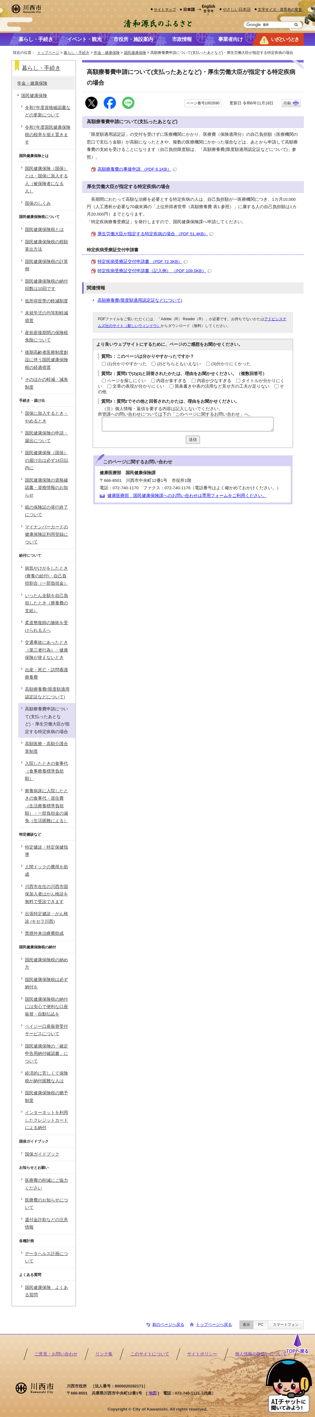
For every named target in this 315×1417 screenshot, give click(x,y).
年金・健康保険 (107, 52)
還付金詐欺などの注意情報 (46, 1223)
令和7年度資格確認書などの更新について (47, 111)
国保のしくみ (38, 203)
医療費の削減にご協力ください (46, 1184)
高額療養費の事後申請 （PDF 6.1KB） (137, 169)
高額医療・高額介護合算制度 (46, 747)
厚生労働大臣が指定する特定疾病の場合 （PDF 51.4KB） (155, 234)
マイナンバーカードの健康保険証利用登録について (46, 534)
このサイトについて (149, 1354)
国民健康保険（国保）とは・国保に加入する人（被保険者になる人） (46, 179)
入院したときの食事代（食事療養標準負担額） (46, 771)
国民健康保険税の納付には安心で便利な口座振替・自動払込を (46, 1007)
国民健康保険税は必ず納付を (46, 983)
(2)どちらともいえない (179, 363)
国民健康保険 (135, 52)
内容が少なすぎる (214, 380)
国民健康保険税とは (44, 229)
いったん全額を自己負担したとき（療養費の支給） (46, 603)
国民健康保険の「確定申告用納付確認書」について (46, 1054)
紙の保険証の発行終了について (46, 511)
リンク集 (104, 1354)
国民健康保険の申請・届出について (46, 437)
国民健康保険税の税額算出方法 (46, 246)
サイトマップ (165, 9)
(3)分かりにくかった (231, 363)
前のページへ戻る (168, 1324)
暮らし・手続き (77, 52)
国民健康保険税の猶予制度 (46, 1097)
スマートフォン (286, 1324)
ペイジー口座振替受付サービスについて (46, 1030)
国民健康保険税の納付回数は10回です (46, 285)
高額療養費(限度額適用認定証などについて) (140, 300)
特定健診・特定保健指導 (46, 851)
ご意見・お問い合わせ (56, 1354)
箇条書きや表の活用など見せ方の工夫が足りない (222, 386)
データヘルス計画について (46, 1257)
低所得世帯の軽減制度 (46, 301)
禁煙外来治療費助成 (44, 933)
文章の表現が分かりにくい (138, 386)
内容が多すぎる (171, 380)
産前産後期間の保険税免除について (46, 336)
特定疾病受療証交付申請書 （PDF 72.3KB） (142, 261)
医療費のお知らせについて (46, 1204)
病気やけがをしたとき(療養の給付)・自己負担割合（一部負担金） (46, 576)
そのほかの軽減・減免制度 (46, 383)
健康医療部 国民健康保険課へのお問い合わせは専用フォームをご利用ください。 (187, 495)
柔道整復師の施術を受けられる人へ (46, 626)
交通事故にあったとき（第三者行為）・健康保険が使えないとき (46, 650)
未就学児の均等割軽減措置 (46, 317)
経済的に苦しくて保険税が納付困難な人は (46, 1077)
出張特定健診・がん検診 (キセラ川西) (46, 917)
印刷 (287, 103)
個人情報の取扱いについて (261, 1354)
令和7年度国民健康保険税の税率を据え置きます (47, 135)
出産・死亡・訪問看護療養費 (46, 674)
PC (260, 1324)
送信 (193, 439)
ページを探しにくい (126, 380)
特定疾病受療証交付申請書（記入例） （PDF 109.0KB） (154, 270)
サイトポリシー (202, 1354)
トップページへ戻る (214, 1324)
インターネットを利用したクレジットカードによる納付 (46, 1120)
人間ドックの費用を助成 (46, 871)
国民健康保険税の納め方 (46, 964)
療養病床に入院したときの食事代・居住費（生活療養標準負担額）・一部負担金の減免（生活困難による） (46, 806)
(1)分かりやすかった (127, 363)
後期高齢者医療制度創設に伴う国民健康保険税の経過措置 (46, 360)
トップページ (48, 52)
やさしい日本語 (237, 9)
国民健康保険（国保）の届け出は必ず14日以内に (46, 460)
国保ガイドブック (42, 1154)
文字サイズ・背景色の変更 (280, 9)
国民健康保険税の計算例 (46, 265)
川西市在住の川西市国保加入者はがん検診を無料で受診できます (46, 894)
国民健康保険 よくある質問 (46, 1291)
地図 (153, 1393)
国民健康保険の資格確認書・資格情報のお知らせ (46, 488)
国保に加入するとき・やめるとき (46, 417)
